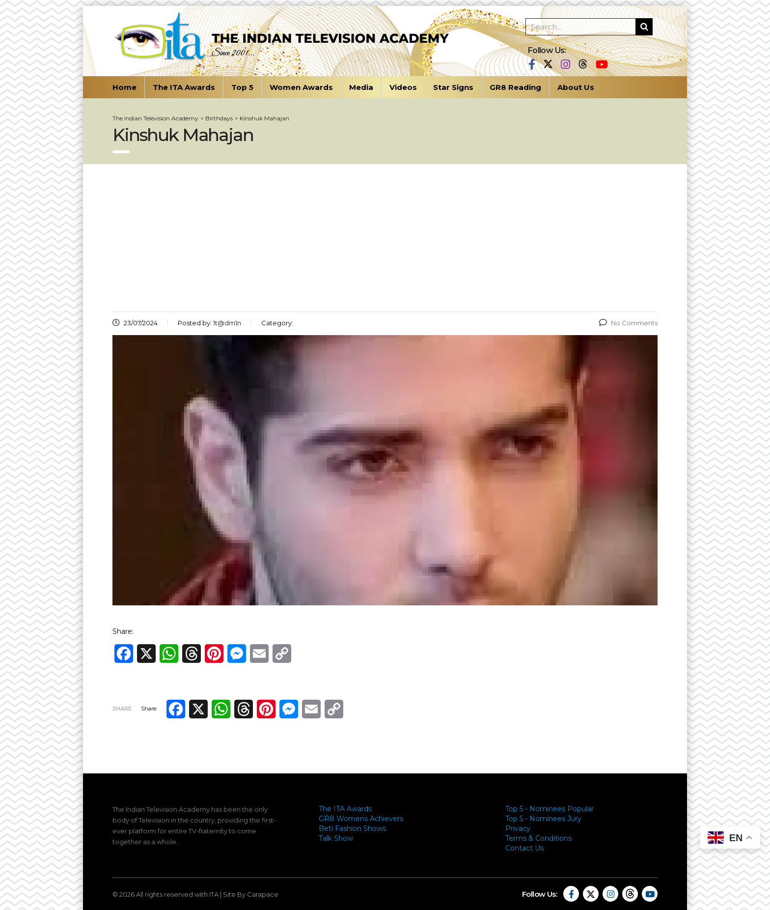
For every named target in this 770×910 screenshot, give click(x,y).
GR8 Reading (515, 87)
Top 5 (242, 87)
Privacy (517, 828)
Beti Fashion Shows (352, 828)
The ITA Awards (184, 87)
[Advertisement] (385, 238)
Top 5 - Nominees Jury (543, 818)
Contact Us (524, 848)
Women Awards (301, 87)
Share (122, 708)
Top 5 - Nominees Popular (549, 808)
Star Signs (453, 87)
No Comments (628, 323)
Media (361, 87)
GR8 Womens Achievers (361, 818)
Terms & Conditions (538, 838)
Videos (403, 87)
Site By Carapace (250, 894)
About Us (575, 87)
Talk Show (336, 838)
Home (124, 87)
